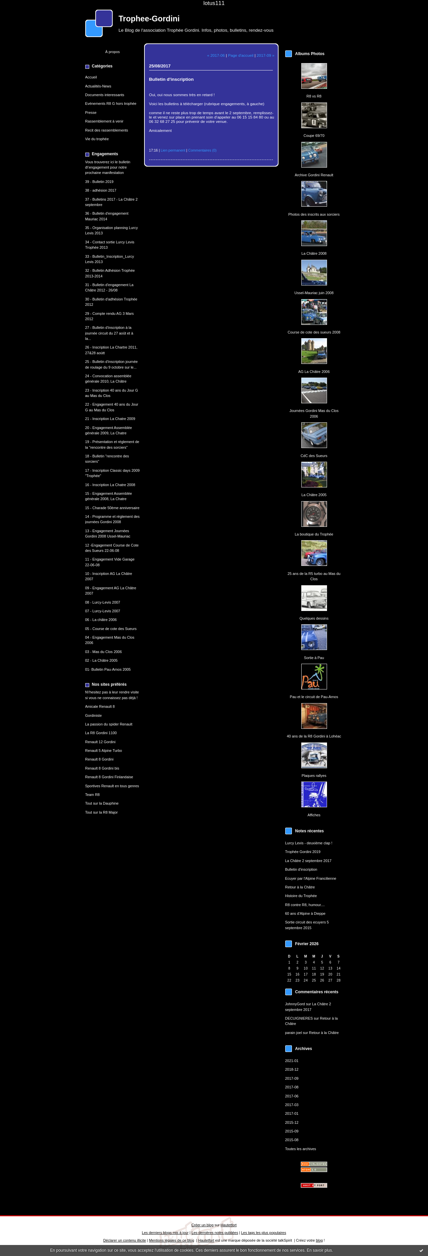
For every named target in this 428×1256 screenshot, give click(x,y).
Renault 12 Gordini (100, 742)
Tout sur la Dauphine (102, 803)
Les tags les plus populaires (263, 1233)
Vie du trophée (97, 139)
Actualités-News (98, 86)
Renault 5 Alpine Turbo (103, 751)
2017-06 (292, 1096)
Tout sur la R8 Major (101, 812)
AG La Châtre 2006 (314, 372)
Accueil (91, 77)
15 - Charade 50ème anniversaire (112, 508)
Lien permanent (173, 150)
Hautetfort (229, 1225)
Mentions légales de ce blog (171, 1240)
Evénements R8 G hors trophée (110, 103)
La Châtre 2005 (313, 495)
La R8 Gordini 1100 (101, 733)
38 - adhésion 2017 (100, 190)
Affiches (314, 815)
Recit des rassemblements (106, 130)
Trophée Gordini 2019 (303, 852)
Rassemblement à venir (104, 121)
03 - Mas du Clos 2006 (103, 652)
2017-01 (292, 1113)
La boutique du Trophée (314, 534)
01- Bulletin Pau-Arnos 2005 (108, 669)
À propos (112, 52)
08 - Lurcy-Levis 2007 (102, 602)
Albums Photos (310, 53)
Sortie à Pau (314, 658)
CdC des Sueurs (314, 456)
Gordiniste (93, 715)
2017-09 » (266, 55)
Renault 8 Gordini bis (102, 768)
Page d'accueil (240, 55)
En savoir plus (319, 1250)
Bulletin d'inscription (301, 869)
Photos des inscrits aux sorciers (313, 214)
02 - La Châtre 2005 (101, 660)
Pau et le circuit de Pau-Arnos (314, 697)
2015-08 (292, 1140)
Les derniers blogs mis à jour (165, 1233)
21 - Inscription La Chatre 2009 (110, 419)
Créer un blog (202, 1225)
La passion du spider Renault (108, 724)
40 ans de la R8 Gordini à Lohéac (314, 736)
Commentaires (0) (202, 150)
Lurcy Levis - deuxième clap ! (308, 843)
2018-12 (292, 1069)
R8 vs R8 (314, 96)
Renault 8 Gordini (99, 759)
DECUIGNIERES (299, 1018)
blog (319, 1240)
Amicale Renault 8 (100, 706)
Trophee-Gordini (149, 18)
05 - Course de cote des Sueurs (111, 629)
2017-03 (292, 1105)
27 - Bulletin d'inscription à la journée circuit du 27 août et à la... (109, 333)
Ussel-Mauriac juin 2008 (314, 293)
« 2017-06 (216, 55)
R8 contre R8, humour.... (305, 905)
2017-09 (292, 1078)
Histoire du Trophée (301, 896)
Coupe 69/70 (314, 136)
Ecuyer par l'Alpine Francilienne (310, 878)
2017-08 (292, 1087)
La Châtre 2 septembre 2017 (308, 861)
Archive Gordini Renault (314, 175)
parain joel (293, 1033)
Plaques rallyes (314, 776)
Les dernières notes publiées (215, 1233)
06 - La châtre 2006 (101, 620)
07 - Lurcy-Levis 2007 (102, 611)
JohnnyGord (295, 1004)
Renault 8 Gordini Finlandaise (109, 777)
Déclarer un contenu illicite (124, 1240)
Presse (91, 113)
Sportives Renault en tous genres (112, 786)
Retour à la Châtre (300, 887)
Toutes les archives (300, 1149)
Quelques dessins (314, 618)
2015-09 (292, 1131)
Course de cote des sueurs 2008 (314, 332)
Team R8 (92, 795)
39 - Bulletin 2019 (99, 182)
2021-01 (292, 1061)
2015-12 (292, 1122)
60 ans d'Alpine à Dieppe (305, 913)
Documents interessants (104, 95)
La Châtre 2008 (313, 253)
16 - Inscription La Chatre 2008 (110, 485)
